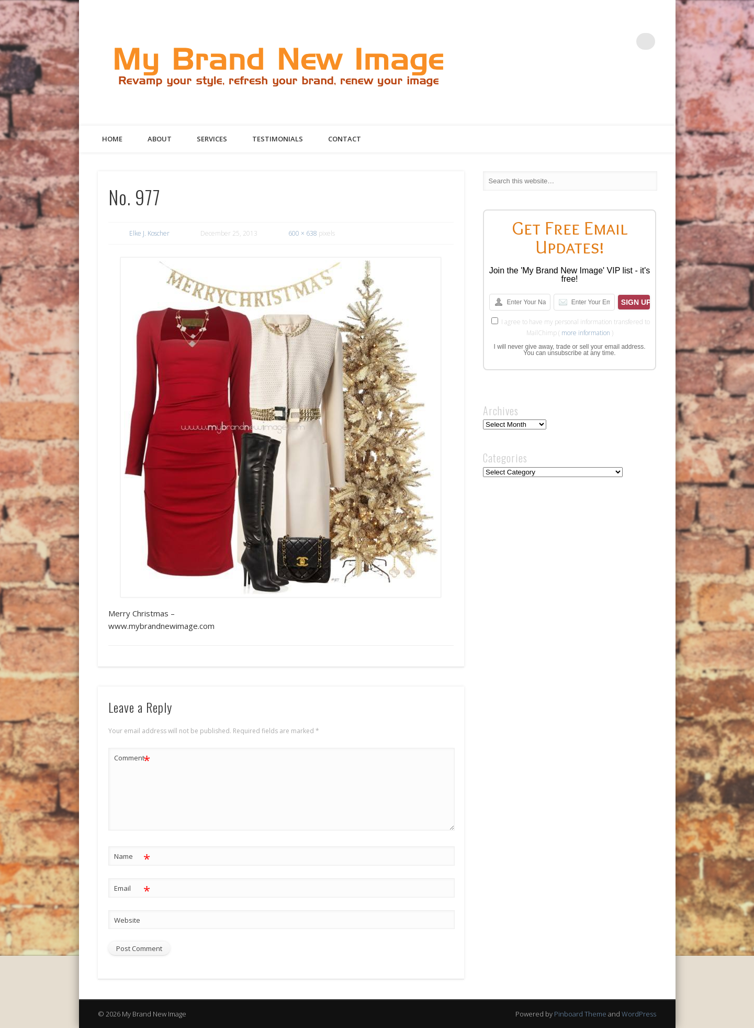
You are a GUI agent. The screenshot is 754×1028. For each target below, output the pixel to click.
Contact (344, 138)
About (160, 138)
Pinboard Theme (580, 1014)
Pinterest (603, 41)
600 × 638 (302, 233)
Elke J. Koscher (149, 233)
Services (212, 138)
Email (132, 888)
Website (127, 920)
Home (112, 138)
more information (585, 332)
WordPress (639, 1014)
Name (132, 856)
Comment (132, 758)
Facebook (561, 41)
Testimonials (277, 138)
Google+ (625, 41)
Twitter (582, 41)
